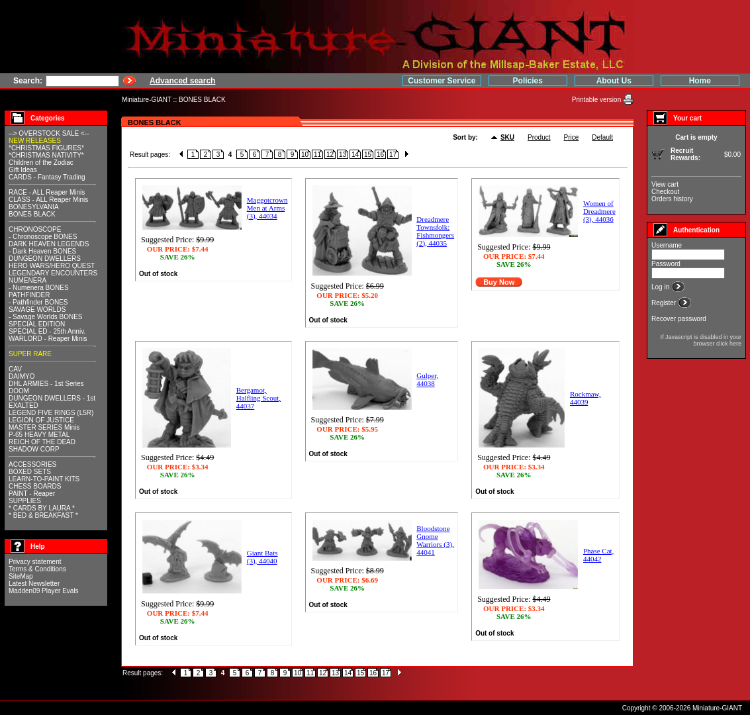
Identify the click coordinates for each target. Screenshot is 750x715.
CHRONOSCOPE (35, 229)
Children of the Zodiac (41, 162)
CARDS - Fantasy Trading (47, 177)
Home (700, 80)
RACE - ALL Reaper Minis (47, 192)
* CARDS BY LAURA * (42, 508)
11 (317, 154)
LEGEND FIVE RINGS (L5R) (51, 412)
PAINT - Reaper (32, 493)
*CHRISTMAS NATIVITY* (46, 155)
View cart (665, 184)
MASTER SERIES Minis (44, 427)
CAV (15, 369)
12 (330, 154)
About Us (614, 80)
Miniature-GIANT (146, 99)
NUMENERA (27, 280)
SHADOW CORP (34, 449)
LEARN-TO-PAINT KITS (44, 479)
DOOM (19, 391)
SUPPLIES (25, 500)
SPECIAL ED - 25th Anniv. (47, 331)
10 (304, 154)
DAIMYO (21, 376)
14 (355, 154)
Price (571, 137)
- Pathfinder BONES (38, 302)
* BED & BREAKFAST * (43, 515)
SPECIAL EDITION (37, 324)
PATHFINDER (29, 295)
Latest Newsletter (34, 583)
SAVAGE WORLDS (37, 309)
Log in (661, 287)
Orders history (672, 199)
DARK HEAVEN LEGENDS (49, 244)
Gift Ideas (23, 169)
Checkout (665, 191)
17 (393, 154)
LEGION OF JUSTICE (41, 420)
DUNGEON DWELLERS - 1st (52, 398)
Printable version (597, 99)
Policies (528, 80)
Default (602, 137)
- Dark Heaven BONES (42, 251)
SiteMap (21, 576)
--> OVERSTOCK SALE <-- (49, 133)
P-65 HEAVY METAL (39, 434)
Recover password (678, 318)
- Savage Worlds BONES (46, 316)
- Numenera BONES (39, 287)
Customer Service (441, 80)
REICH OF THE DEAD (42, 442)
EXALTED (23, 405)
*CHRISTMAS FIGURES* (46, 148)
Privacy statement (35, 561)
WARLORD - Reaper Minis (48, 338)
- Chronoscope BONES (43, 236)
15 (367, 154)
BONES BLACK (202, 99)
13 (342, 154)
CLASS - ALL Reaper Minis (48, 199)
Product (539, 137)
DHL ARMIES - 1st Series (46, 383)
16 (380, 154)
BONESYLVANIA (34, 207)
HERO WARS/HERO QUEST (52, 265)
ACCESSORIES (32, 464)
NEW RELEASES (35, 140)
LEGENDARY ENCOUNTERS (53, 273)
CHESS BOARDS (35, 486)
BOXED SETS (30, 471)
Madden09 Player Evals (44, 591)
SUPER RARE (30, 354)
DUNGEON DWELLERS (45, 258)
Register (664, 303)
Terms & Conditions (37, 569)
